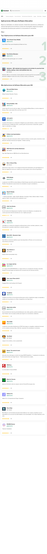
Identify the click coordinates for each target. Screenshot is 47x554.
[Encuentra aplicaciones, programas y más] (26, 11)
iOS (2, 16)
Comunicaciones (18, 16)
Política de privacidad (35, 551)
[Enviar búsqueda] (11, 11)
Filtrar (3, 32)
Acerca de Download (20, 551)
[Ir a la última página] (43, 438)
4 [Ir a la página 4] (13, 438)
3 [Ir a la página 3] (9, 438)
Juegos (34, 16)
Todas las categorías (9, 16)
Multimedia (39, 16)
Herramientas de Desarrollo (27, 16)
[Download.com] (5, 11)
